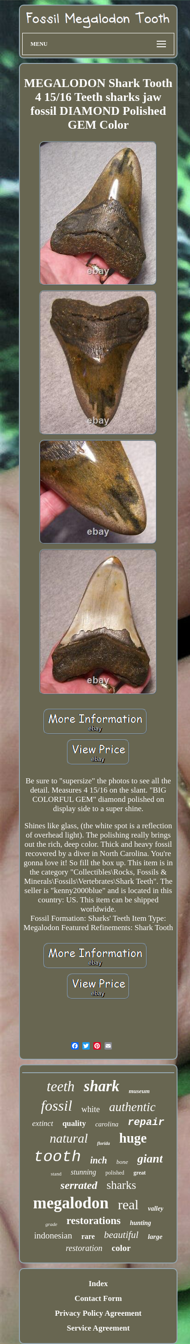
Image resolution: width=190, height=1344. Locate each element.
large (155, 1236)
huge (133, 1138)
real (128, 1204)
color (121, 1248)
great (140, 1172)
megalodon (71, 1203)
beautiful (121, 1234)
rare (88, 1236)
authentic (132, 1107)
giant (150, 1158)
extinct (42, 1123)
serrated (79, 1185)
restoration (84, 1248)
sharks (121, 1185)
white (90, 1109)
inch (98, 1160)
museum (139, 1091)
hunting (140, 1222)
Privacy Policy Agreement (98, 1313)
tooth (57, 1157)
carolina (106, 1124)
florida (103, 1143)
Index (98, 1283)
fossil (56, 1105)
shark (101, 1086)
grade (51, 1224)
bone (122, 1161)
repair (146, 1122)
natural (69, 1138)
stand (56, 1173)
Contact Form (98, 1298)
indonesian (53, 1235)
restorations (94, 1220)
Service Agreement (98, 1328)
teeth (60, 1086)
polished (114, 1172)
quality (74, 1123)
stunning (83, 1172)
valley (155, 1208)
